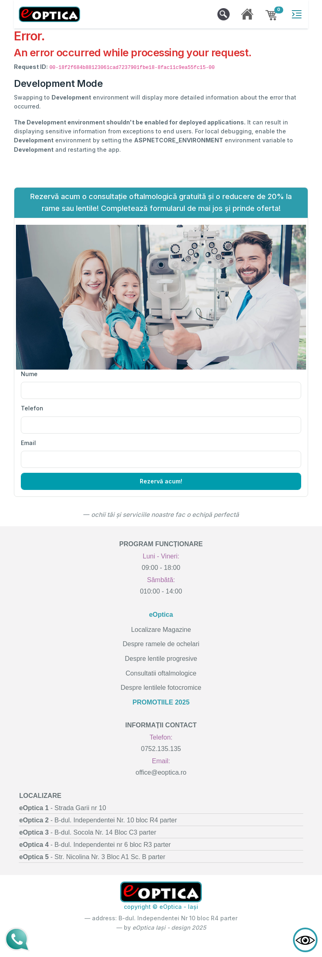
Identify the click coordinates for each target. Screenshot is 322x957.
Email (28, 442)
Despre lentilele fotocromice (161, 687)
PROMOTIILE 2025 (161, 702)
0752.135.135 (161, 748)
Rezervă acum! (161, 481)
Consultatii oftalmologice (160, 673)
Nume (29, 373)
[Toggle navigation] (296, 14)
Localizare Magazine (161, 629)
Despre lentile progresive (161, 658)
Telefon (32, 408)
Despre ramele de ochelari (161, 643)
